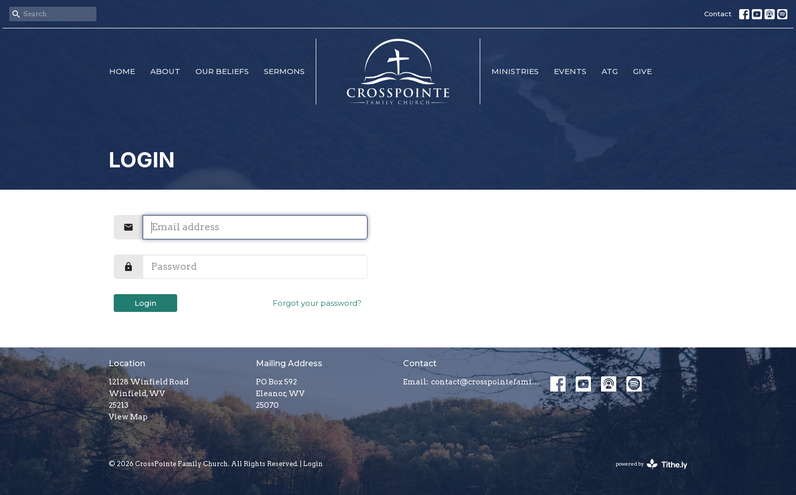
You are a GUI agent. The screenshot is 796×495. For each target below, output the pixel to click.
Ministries (515, 71)
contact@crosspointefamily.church (485, 381)
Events (570, 71)
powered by (651, 464)
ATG (610, 71)
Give (642, 71)
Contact (718, 14)
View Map (128, 416)
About (165, 71)
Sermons (284, 71)
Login (145, 303)
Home (122, 71)
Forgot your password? (317, 303)
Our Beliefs (222, 71)
